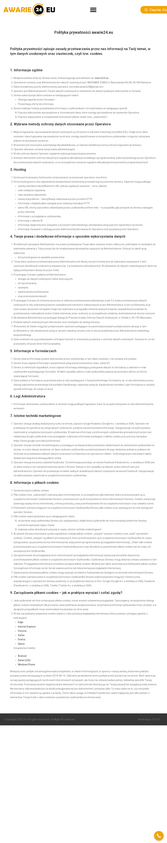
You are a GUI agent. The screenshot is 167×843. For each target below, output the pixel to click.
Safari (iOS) (24, 660)
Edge (20, 622)
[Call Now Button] (159, 835)
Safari (21, 635)
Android (22, 656)
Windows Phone (26, 664)
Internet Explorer (27, 626)
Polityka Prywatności (64, 719)
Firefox (21, 639)
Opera (21, 643)
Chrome (22, 631)
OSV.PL (156, 719)
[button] (93, 10)
